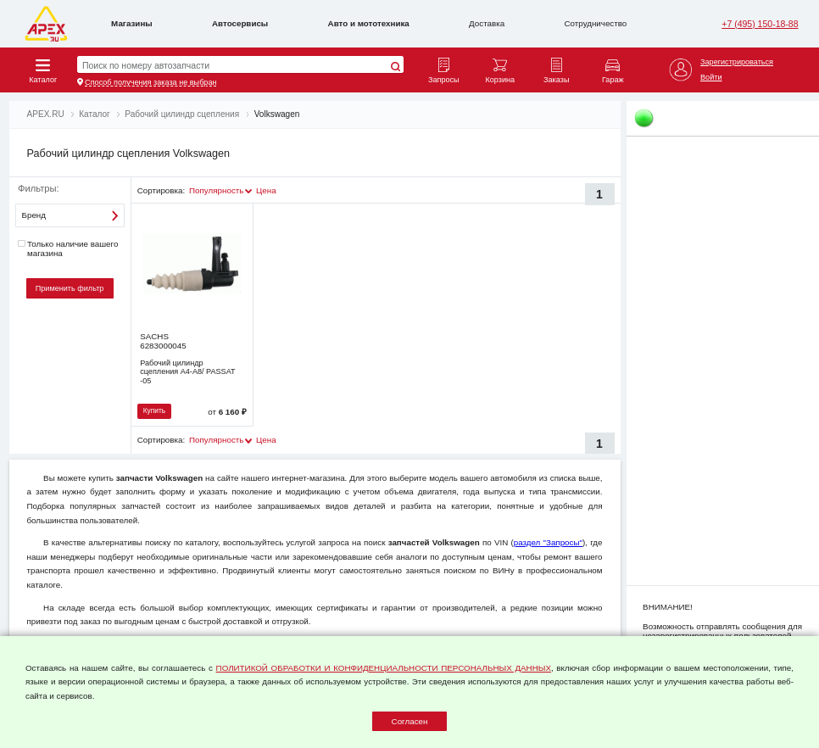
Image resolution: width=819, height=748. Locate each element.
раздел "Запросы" (548, 542)
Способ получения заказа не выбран (150, 82)
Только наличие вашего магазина (67, 248)
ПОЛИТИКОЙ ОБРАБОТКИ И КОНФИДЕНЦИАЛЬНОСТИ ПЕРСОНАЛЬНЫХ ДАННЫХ (383, 668)
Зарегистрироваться (736, 62)
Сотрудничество (596, 23)
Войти (711, 77)
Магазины (132, 23)
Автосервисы (240, 23)
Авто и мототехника (369, 23)
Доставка (486, 23)
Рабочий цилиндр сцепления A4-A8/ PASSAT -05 (187, 372)
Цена (266, 190)
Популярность (216, 190)
